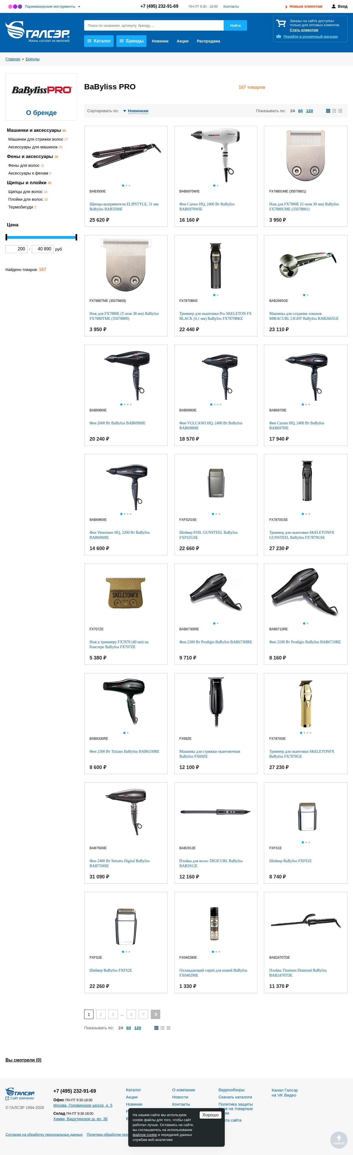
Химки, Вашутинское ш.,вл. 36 (81, 1119)
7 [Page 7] (143, 1014)
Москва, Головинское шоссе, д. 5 (83, 1105)
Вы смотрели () (23, 1060)
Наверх (338, 1140)
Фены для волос (26, 165)
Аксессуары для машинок (35, 146)
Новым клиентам (306, 6)
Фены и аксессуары (32, 156)
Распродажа (208, 41)
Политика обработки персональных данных (123, 1134)
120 (309, 110)
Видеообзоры (231, 1089)
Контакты (231, 6)
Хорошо (210, 1115)
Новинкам (138, 110)
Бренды (132, 41)
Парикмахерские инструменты (50, 6)
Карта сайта (230, 1120)
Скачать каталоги (235, 1097)
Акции (183, 41)
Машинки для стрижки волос (38, 139)
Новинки (160, 41)
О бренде (41, 112)
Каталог (99, 41)
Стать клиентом (304, 30)
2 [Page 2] (101, 1014)
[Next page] (155, 1014)
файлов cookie (145, 1135)
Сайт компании (22, 1098)
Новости (180, 1097)
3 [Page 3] (113, 1014)
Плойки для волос (28, 199)
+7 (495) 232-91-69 (159, 6)
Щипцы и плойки (29, 182)
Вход (342, 6)
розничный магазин (311, 36)
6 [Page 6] (131, 1014)
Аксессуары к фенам (29, 173)
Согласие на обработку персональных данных (44, 1134)
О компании (183, 1089)
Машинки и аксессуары (36, 130)
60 (300, 110)
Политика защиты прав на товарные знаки (235, 1108)
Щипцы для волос (27, 191)
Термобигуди (22, 207)
